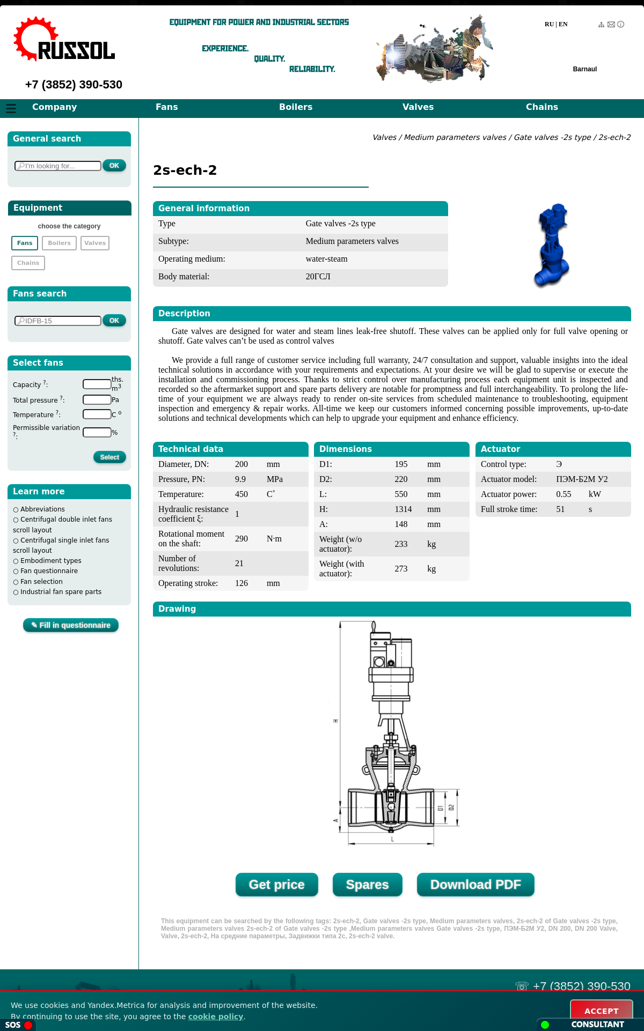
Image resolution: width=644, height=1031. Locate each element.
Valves (418, 107)
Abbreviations (42, 509)
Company (54, 107)
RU (549, 24)
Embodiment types (50, 561)
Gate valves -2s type (552, 137)
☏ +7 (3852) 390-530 (573, 986)
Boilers (295, 107)
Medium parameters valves (456, 137)
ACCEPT (601, 1011)
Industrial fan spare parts (60, 592)
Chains (542, 107)
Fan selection (41, 581)
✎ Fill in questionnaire (71, 625)
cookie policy (216, 1016)
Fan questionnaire (49, 571)
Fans (167, 107)
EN (563, 24)
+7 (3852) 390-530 (74, 84)
